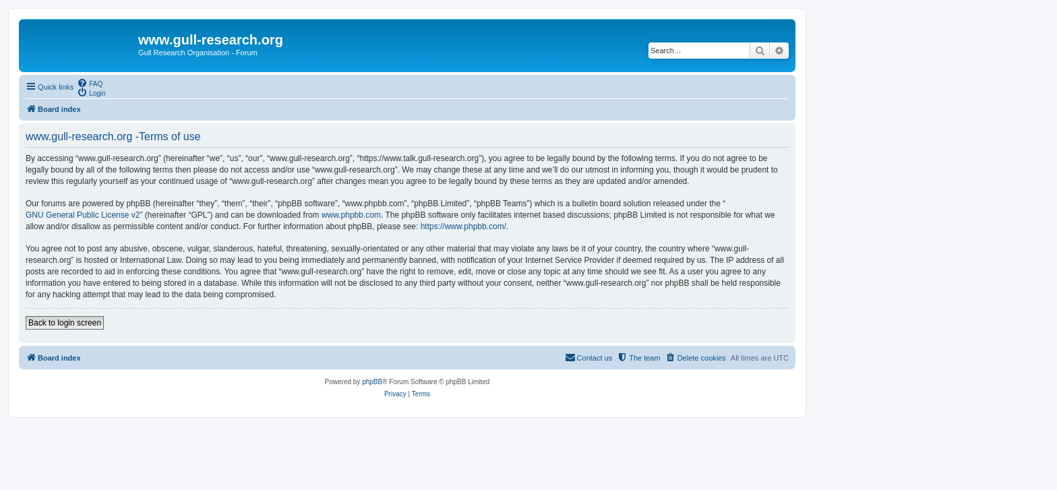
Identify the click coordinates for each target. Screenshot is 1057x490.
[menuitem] (89, 83)
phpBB (372, 382)
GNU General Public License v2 (83, 215)
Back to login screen (64, 323)
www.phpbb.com (351, 215)
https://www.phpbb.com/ (463, 226)
